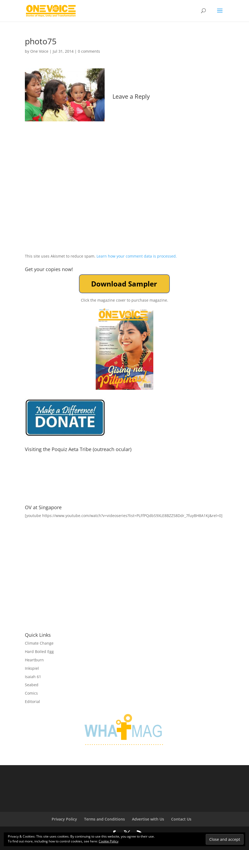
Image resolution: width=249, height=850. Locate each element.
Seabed (31, 684)
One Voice (39, 51)
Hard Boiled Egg (39, 651)
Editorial (32, 701)
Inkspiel (32, 668)
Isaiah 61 (33, 676)
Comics (31, 693)
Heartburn (34, 659)
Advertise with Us (148, 819)
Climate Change (39, 643)
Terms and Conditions (104, 819)
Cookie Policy (108, 841)
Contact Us (181, 819)
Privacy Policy (64, 819)
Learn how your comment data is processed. (137, 256)
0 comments (89, 51)
